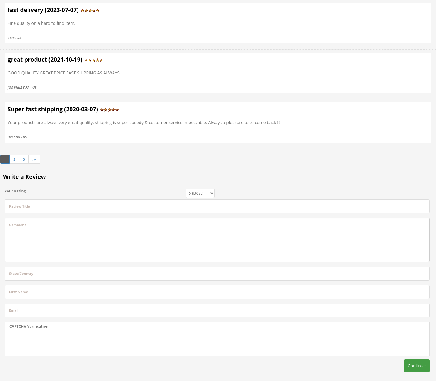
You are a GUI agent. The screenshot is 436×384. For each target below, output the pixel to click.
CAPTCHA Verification (28, 326)
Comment (17, 224)
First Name (18, 292)
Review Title (19, 206)
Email (13, 310)
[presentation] (55, 342)
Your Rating (15, 191)
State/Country (21, 273)
